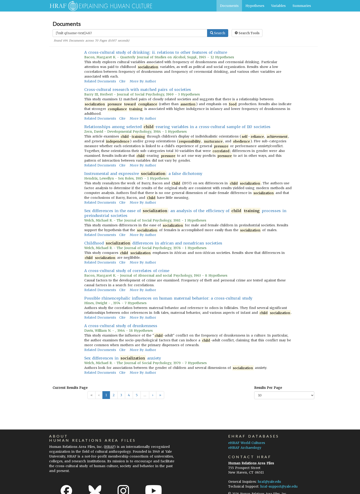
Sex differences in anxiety (122, 358)
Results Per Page (268, 388)
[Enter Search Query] (130, 33)
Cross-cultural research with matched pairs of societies (137, 89)
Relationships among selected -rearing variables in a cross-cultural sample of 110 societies (177, 126)
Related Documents (100, 81)
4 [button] (129, 395)
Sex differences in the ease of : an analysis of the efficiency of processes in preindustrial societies (185, 213)
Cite (122, 81)
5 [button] (137, 395)
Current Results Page (70, 388)
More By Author (143, 81)
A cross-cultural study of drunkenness (121, 325)
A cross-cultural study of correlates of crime (126, 270)
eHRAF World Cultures (246, 443)
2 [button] (114, 395)
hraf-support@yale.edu (279, 486)
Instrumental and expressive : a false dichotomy (143, 173)
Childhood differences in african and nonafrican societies (153, 243)
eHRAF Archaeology (244, 448)
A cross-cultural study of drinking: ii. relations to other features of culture (155, 52)
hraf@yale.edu (269, 482)
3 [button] (121, 395)
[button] (152, 395)
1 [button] (106, 395)
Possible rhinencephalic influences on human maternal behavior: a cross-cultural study (168, 298)
